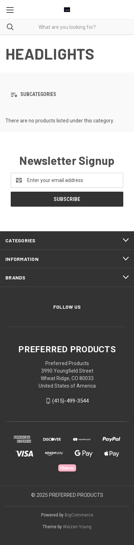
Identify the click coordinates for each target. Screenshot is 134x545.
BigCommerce (79, 515)
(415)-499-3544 (70, 401)
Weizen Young (77, 526)
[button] (67, 95)
